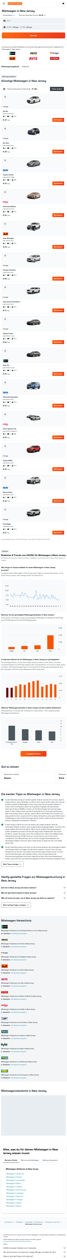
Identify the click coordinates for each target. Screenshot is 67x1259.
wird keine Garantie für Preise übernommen (17, 1241)
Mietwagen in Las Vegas (14, 1193)
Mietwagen (19, 1222)
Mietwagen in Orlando (14, 1187)
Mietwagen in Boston (13, 1206)
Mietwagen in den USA (52, 1222)
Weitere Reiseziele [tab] (50, 1160)
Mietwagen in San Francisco (16, 1190)
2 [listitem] (4, 116)
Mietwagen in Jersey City (15, 1174)
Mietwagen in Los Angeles (15, 1180)
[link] (33, 754)
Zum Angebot (58, 120)
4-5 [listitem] (13, 116)
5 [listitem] (4, 180)
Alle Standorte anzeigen (18, 933)
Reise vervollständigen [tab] (30, 1160)
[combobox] (9, 15)
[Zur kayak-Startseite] (15, 3)
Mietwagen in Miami (13, 1183)
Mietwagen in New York (14, 1196)
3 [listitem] (8, 180)
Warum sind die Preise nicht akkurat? (34, 1256)
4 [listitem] (4, 148)
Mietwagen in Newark (14, 1177)
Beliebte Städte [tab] (11, 1160)
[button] (3, 3)
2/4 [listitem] (14, 180)
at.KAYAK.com (9, 1222)
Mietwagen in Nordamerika (34, 1222)
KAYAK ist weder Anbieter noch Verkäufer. (34, 1248)
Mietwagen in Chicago (14, 1199)
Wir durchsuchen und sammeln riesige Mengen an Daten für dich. (34, 1252)
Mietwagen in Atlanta (13, 1203)
